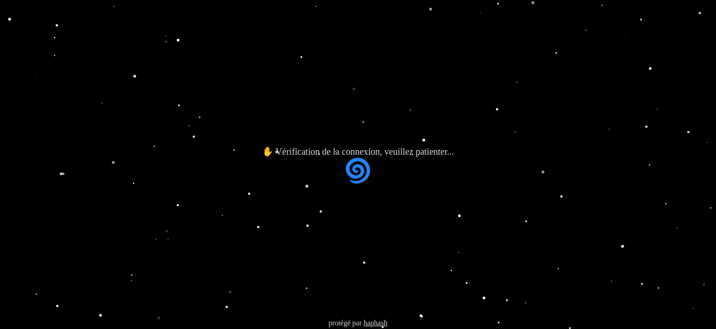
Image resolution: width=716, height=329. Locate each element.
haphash (375, 323)
